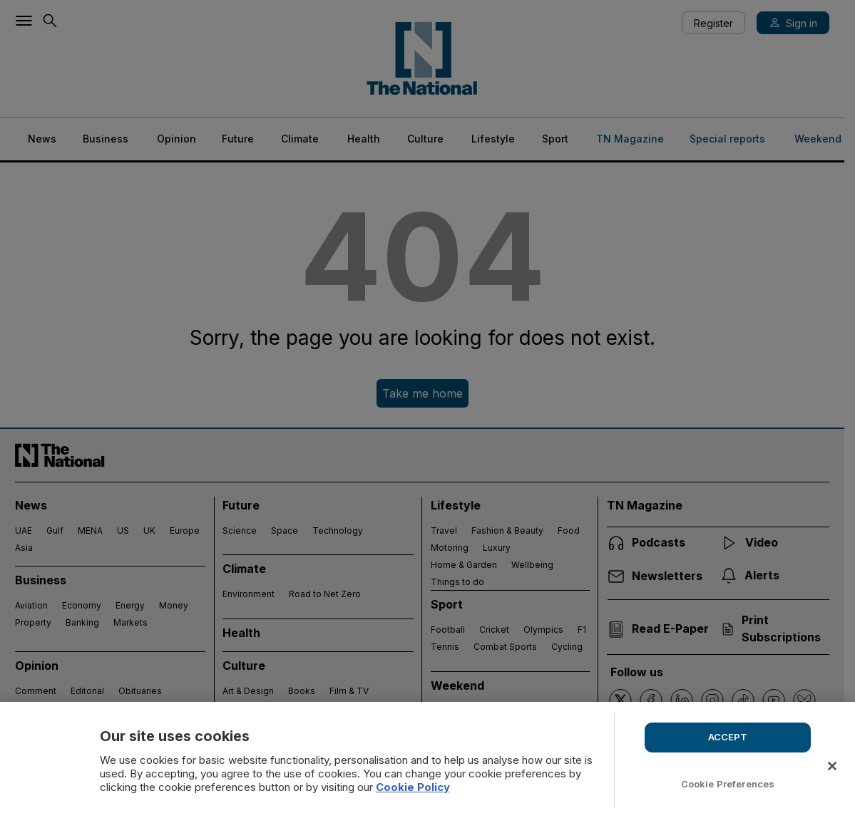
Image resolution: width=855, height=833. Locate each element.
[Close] (832, 766)
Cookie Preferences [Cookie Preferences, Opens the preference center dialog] (727, 784)
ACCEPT (728, 737)
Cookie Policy (413, 787)
